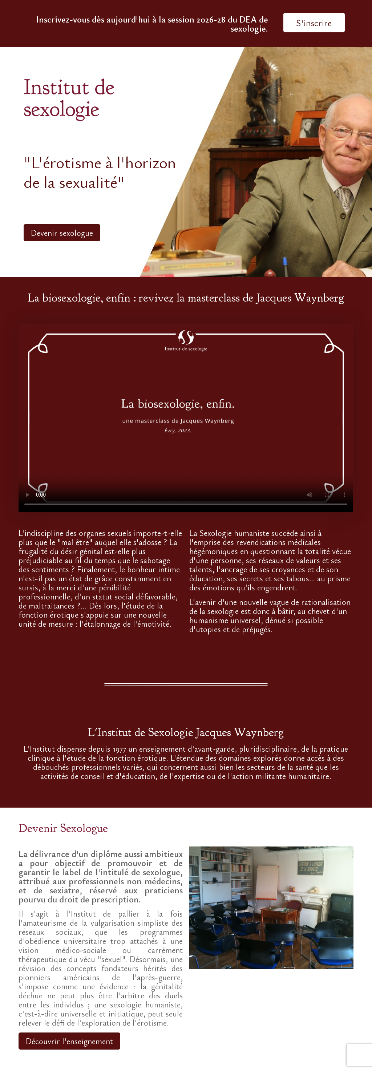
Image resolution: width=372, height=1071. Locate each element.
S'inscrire (314, 22)
